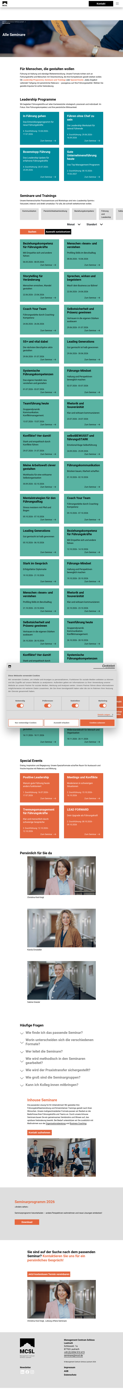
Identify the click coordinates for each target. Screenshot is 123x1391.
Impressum (69, 1367)
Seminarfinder (6, 23)
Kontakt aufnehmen (39, 1132)
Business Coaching (78, 1123)
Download (27, 1222)
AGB (66, 1371)
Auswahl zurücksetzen (58, 231)
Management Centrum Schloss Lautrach (13, 21)
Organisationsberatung (56, 1123)
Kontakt (101, 3)
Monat (71, 224)
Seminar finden (117, 712)
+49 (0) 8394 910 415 (74, 1352)
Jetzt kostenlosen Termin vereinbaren (48, 1274)
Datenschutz (70, 1374)
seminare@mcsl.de (73, 1355)
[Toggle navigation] (117, 3)
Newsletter (25, 1367)
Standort (92, 224)
